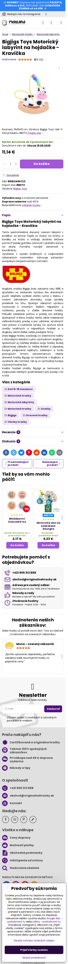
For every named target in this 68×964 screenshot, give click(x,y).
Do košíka (41, 164)
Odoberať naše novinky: (32, 700)
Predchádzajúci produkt (17, 463)
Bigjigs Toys (20, 188)
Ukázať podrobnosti (34, 957)
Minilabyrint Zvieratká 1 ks (17, 520)
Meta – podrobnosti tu (47, 921)
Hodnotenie (9, 59)
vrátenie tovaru (31, 205)
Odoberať (53, 709)
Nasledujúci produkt (51, 463)
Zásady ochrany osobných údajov (34, 940)
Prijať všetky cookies (34, 950)
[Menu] (61, 22)
